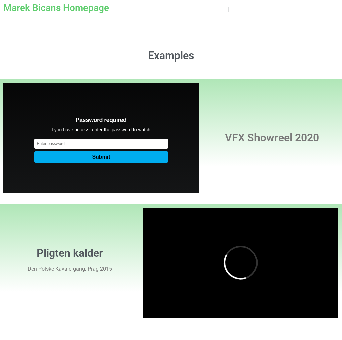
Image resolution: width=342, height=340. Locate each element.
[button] (228, 9)
